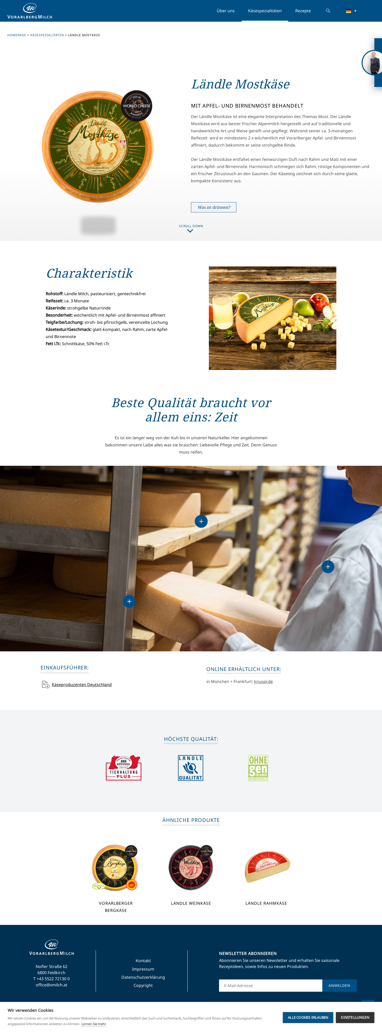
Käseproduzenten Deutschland (82, 684)
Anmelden (339, 985)
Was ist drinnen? (213, 207)
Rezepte (303, 11)
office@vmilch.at (51, 985)
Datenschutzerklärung (143, 977)
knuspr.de (263, 681)
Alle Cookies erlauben (308, 1017)
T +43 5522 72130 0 (51, 979)
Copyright (143, 985)
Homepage (16, 35)
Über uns (226, 11)
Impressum (143, 969)
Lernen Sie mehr (93, 1024)
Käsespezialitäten (265, 11)
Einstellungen (355, 1017)
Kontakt (143, 960)
